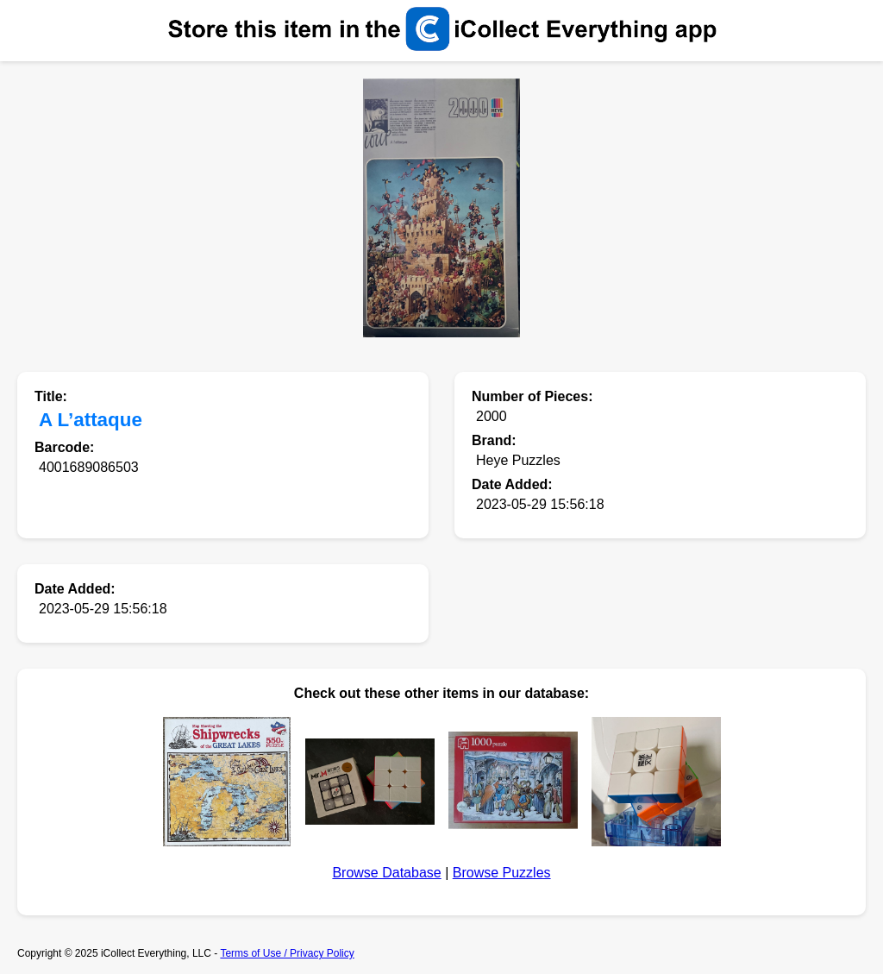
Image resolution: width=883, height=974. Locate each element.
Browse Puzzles (502, 872)
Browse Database (386, 872)
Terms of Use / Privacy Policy (287, 953)
